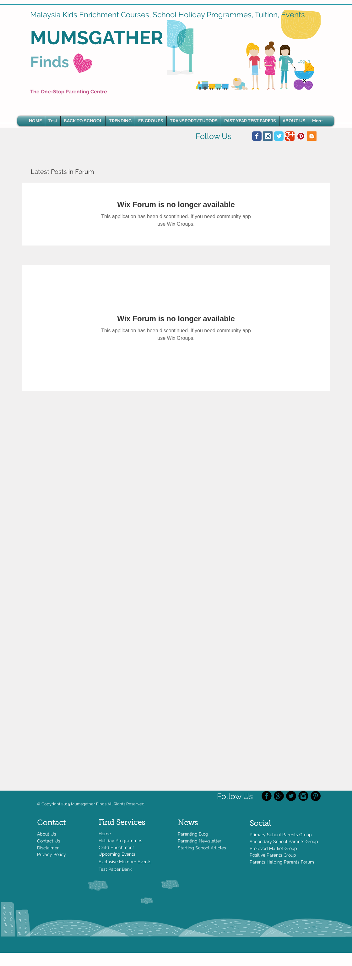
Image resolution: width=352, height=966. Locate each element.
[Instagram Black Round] (303, 796)
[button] (120, 121)
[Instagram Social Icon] (268, 136)
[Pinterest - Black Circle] (316, 796)
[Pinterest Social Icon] (301, 136)
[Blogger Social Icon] (312, 136)
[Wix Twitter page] (279, 136)
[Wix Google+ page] (290, 136)
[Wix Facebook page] (257, 136)
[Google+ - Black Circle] (279, 796)
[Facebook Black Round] (267, 796)
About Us (46, 833)
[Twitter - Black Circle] (291, 796)
